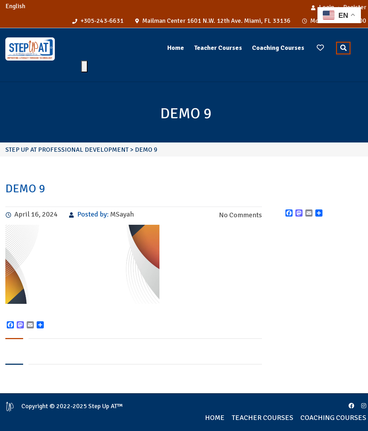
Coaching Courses (278, 48)
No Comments (239, 215)
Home (175, 48)
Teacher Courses (218, 48)
